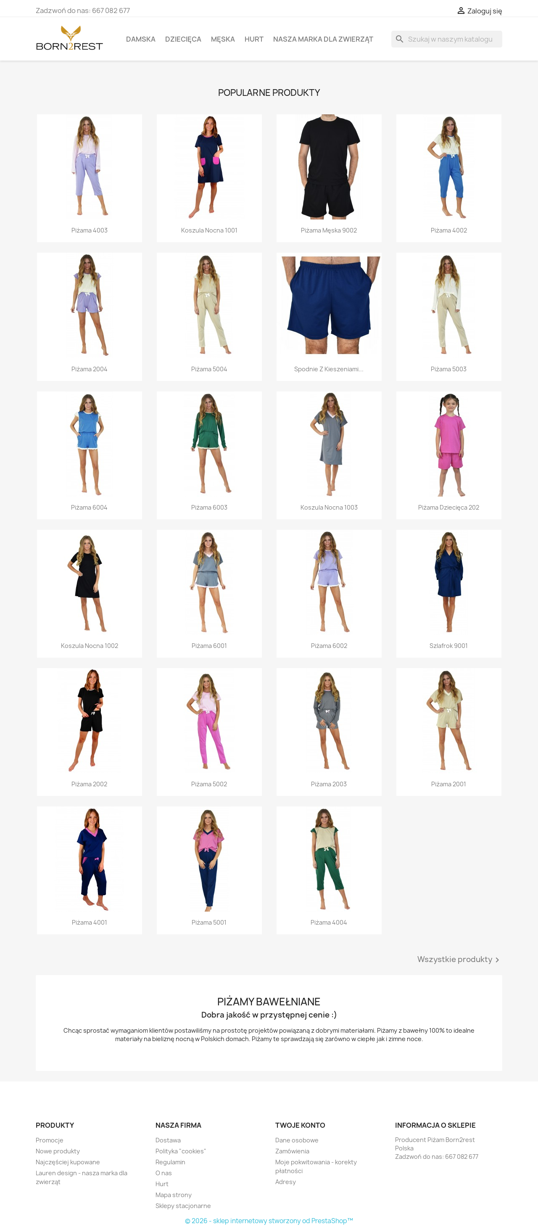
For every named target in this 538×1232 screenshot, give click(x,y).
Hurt (254, 39)
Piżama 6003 (209, 507)
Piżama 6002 (329, 646)
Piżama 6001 (209, 646)
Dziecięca (183, 39)
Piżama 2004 (89, 369)
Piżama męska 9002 (329, 230)
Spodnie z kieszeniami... (329, 369)
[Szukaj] (446, 39)
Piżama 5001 (209, 922)
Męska (223, 39)
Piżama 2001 (448, 784)
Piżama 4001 (89, 922)
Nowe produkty (58, 1151)
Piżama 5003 (449, 369)
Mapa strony (174, 1195)
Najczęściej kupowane (68, 1162)
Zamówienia (292, 1151)
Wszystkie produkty (459, 960)
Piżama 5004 (209, 369)
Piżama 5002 (209, 784)
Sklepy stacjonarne (183, 1206)
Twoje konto (300, 1125)
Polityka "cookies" (181, 1151)
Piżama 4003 (89, 230)
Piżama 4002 (449, 230)
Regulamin (170, 1162)
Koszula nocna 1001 (209, 230)
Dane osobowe (297, 1140)
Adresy (285, 1182)
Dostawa (168, 1140)
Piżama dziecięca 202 (448, 507)
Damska (141, 39)
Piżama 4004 (329, 922)
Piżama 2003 (329, 784)
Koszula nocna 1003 (329, 507)
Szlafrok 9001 (449, 646)
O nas (164, 1173)
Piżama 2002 (89, 784)
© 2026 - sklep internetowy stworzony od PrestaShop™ (269, 1220)
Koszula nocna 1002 (89, 646)
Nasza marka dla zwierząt (323, 39)
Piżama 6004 (89, 507)
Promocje (49, 1140)
